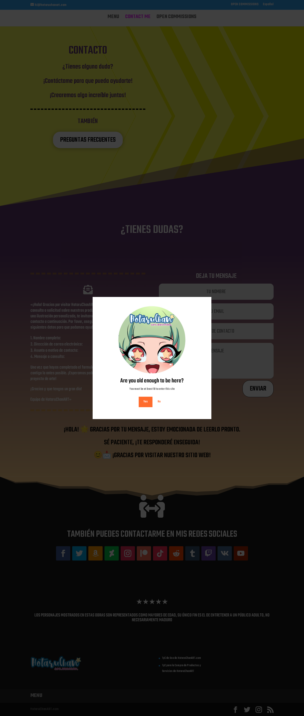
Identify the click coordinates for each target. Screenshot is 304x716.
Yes (145, 401)
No (159, 401)
